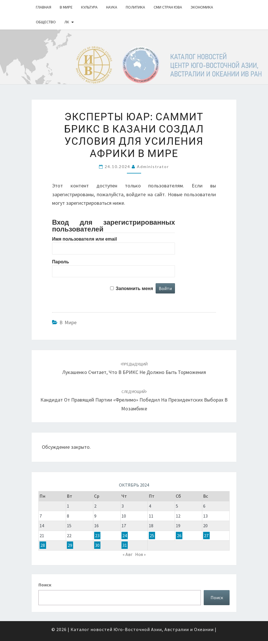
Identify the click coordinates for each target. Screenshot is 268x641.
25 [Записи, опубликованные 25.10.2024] (152, 535)
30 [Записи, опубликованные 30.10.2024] (97, 545)
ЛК (66, 21)
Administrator (153, 166)
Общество (46, 21)
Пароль (60, 261)
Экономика (202, 7)
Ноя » (140, 554)
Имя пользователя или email (84, 239)
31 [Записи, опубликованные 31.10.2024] (124, 545)
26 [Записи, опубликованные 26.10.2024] (179, 535)
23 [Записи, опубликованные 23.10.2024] (97, 535)
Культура (89, 7)
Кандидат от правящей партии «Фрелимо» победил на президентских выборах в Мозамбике (134, 400)
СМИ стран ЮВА (168, 7)
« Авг (128, 554)
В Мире (66, 7)
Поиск (44, 585)
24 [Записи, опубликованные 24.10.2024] (124, 535)
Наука (111, 7)
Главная (43, 7)
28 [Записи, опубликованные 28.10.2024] (42, 545)
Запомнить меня (134, 288)
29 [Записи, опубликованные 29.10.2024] (70, 545)
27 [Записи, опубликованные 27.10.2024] (206, 535)
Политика (135, 7)
